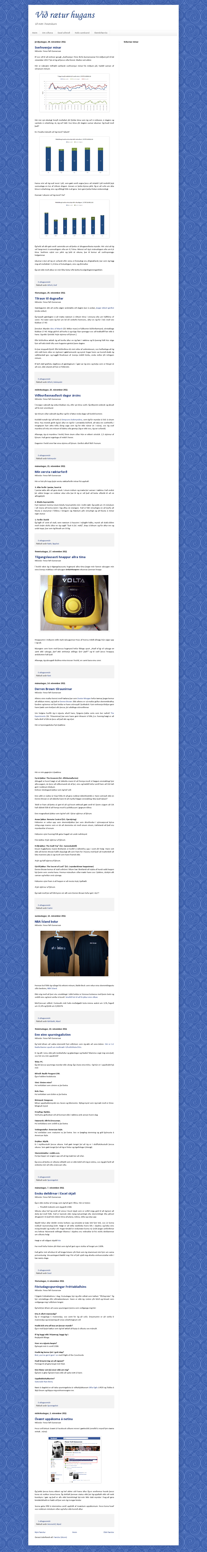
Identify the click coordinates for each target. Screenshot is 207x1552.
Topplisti (56, 544)
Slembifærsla (100, 33)
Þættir (50, 908)
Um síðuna (47, 33)
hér (59, 1241)
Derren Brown (66, 702)
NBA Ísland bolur (46, 921)
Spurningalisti (52, 1180)
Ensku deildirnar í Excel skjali (55, 1193)
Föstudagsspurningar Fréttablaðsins (60, 1287)
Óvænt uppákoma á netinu (54, 1419)
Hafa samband (82, 33)
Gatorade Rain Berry (44, 1382)
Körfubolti (51, 1021)
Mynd (58, 1021)
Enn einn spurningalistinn (53, 1035)
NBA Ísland (52, 988)
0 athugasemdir (44, 282)
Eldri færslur (109, 1532)
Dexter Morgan (84, 698)
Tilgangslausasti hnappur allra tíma (60, 557)
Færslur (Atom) (60, 1537)
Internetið (51, 1524)
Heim (34, 33)
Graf (55, 285)
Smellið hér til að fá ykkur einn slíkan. (81, 997)
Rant (49, 676)
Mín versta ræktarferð (51, 472)
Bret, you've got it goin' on (46, 1355)
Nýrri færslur (40, 1532)
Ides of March (56, 329)
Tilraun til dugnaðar (49, 298)
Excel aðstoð (64, 33)
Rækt (49, 544)
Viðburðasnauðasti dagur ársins (58, 395)
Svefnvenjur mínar (48, 47)
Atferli (50, 285)
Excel (49, 1273)
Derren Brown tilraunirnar (53, 689)
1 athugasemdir (44, 1521)
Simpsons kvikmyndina (72, 420)
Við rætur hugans (64, 15)
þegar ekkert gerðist (105, 308)
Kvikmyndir (58, 382)
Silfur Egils (93, 1388)
